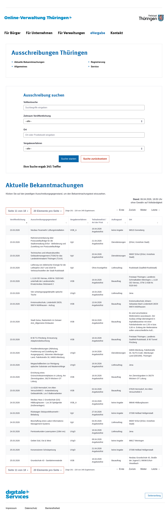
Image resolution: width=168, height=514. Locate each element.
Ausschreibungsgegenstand (43, 219)
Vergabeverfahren (32, 143)
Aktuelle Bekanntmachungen (29, 62)
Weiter (143, 210)
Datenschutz (31, 508)
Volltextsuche (30, 102)
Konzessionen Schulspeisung (43, 450)
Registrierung (98, 62)
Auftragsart (116, 219)
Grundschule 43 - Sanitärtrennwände (46, 460)
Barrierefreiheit (52, 508)
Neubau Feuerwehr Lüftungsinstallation (47, 230)
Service (95, 66)
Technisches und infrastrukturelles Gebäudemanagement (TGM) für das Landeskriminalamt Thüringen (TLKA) (46, 256)
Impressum (11, 508)
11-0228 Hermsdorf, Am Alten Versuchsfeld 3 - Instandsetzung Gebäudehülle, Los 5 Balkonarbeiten (46, 391)
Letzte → (155, 210)
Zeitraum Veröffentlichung (37, 116)
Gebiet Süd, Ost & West (41, 441)
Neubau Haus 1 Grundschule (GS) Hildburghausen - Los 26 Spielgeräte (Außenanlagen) (46, 403)
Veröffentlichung (17, 219)
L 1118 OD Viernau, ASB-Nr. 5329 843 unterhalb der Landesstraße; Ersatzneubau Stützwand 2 (47, 281)
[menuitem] (12, 33)
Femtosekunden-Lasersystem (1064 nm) (48, 431)
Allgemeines (20, 66)
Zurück (132, 210)
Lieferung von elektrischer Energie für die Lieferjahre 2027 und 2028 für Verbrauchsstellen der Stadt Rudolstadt (48, 268)
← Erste (120, 210)
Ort (25, 129)
